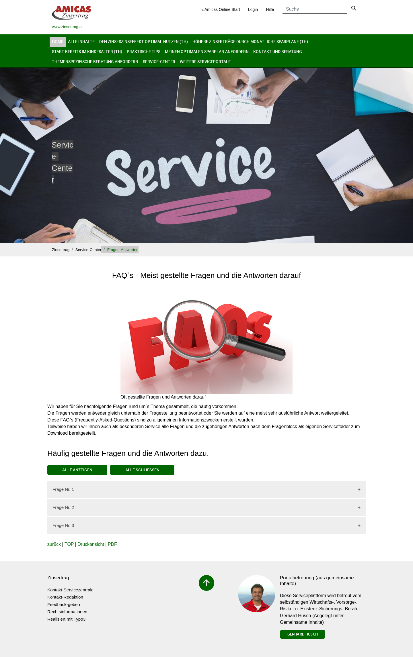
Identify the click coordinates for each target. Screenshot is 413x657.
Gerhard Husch (302, 634)
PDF (112, 544)
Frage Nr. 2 (63, 507)
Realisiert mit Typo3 (66, 619)
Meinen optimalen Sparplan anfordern (207, 51)
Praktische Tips (143, 51)
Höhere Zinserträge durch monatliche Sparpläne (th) (250, 41)
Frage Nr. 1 (63, 489)
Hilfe (270, 9)
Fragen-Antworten (123, 250)
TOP (69, 544)
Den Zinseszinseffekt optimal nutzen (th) (143, 41)
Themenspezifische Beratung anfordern (95, 61)
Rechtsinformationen (67, 611)
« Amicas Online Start (220, 9)
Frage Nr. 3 (63, 525)
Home (57, 41)
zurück (54, 544)
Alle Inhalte (81, 41)
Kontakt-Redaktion (65, 597)
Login (253, 9)
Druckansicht (90, 544)
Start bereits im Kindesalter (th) (87, 51)
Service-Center (159, 61)
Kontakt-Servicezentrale (70, 589)
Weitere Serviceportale (205, 61)
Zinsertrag (60, 250)
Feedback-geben (63, 604)
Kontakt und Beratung (277, 51)
